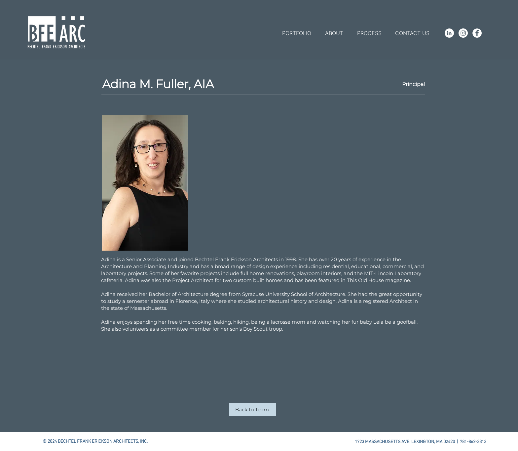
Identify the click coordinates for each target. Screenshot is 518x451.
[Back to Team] (252, 409)
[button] (296, 33)
